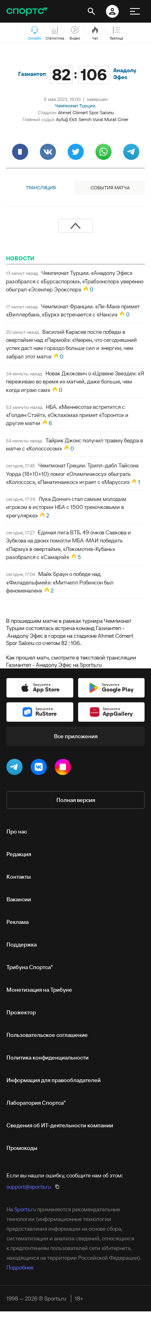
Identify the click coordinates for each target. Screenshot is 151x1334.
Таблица (116, 33)
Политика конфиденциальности (47, 1057)
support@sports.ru (28, 1186)
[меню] (135, 11)
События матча (110, 187)
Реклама (17, 922)
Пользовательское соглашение (47, 1035)
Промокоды (21, 1148)
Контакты (18, 876)
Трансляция (41, 187)
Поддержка (21, 944)
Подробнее (19, 1267)
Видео (75, 33)
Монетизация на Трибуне (39, 989)
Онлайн (34, 33)
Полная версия (75, 800)
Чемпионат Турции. (75, 106)
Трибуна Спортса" (29, 967)
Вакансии (18, 899)
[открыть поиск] (91, 11)
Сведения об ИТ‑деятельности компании (59, 1125)
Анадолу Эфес (124, 74)
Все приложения (75, 736)
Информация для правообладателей (53, 1080)
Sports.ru (25, 1209)
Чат (95, 33)
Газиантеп (32, 74)
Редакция (18, 854)
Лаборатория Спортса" (36, 1102)
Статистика (55, 33)
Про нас (16, 831)
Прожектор (21, 1012)
